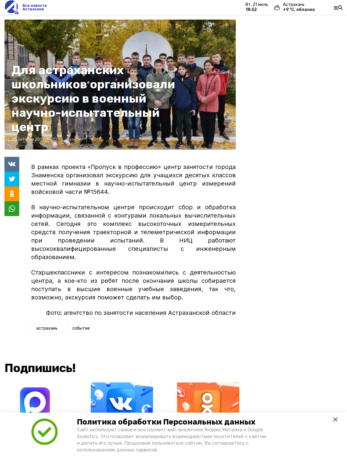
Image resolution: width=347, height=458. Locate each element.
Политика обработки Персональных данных (166, 422)
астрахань (47, 328)
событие (81, 328)
